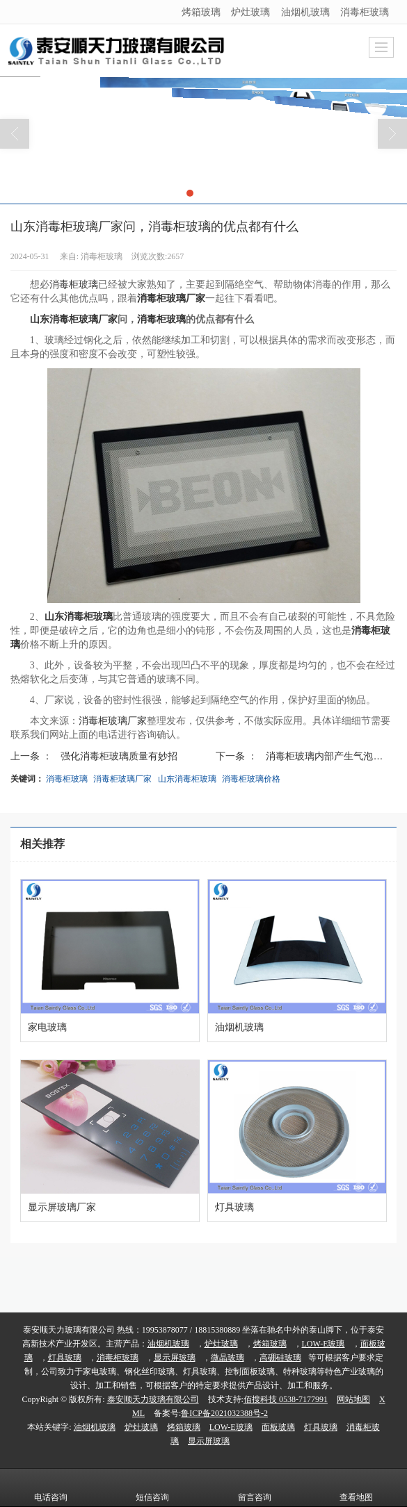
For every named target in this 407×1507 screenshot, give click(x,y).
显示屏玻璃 (174, 1357)
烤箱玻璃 (201, 11)
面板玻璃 (278, 1427)
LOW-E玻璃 (323, 1344)
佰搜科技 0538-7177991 (286, 1399)
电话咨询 (50, 1487)
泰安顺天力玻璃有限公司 (153, 1399)
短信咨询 (152, 1487)
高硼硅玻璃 (280, 1357)
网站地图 (353, 1399)
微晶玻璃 (227, 1357)
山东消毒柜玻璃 (187, 779)
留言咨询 (254, 1487)
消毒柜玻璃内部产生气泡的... (328, 755)
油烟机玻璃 (305, 11)
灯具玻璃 (64, 1357)
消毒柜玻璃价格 (251, 779)
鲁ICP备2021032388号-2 (224, 1413)
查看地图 (356, 1487)
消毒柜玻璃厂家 (113, 721)
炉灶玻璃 (250, 11)
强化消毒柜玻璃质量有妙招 (119, 755)
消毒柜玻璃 (364, 11)
